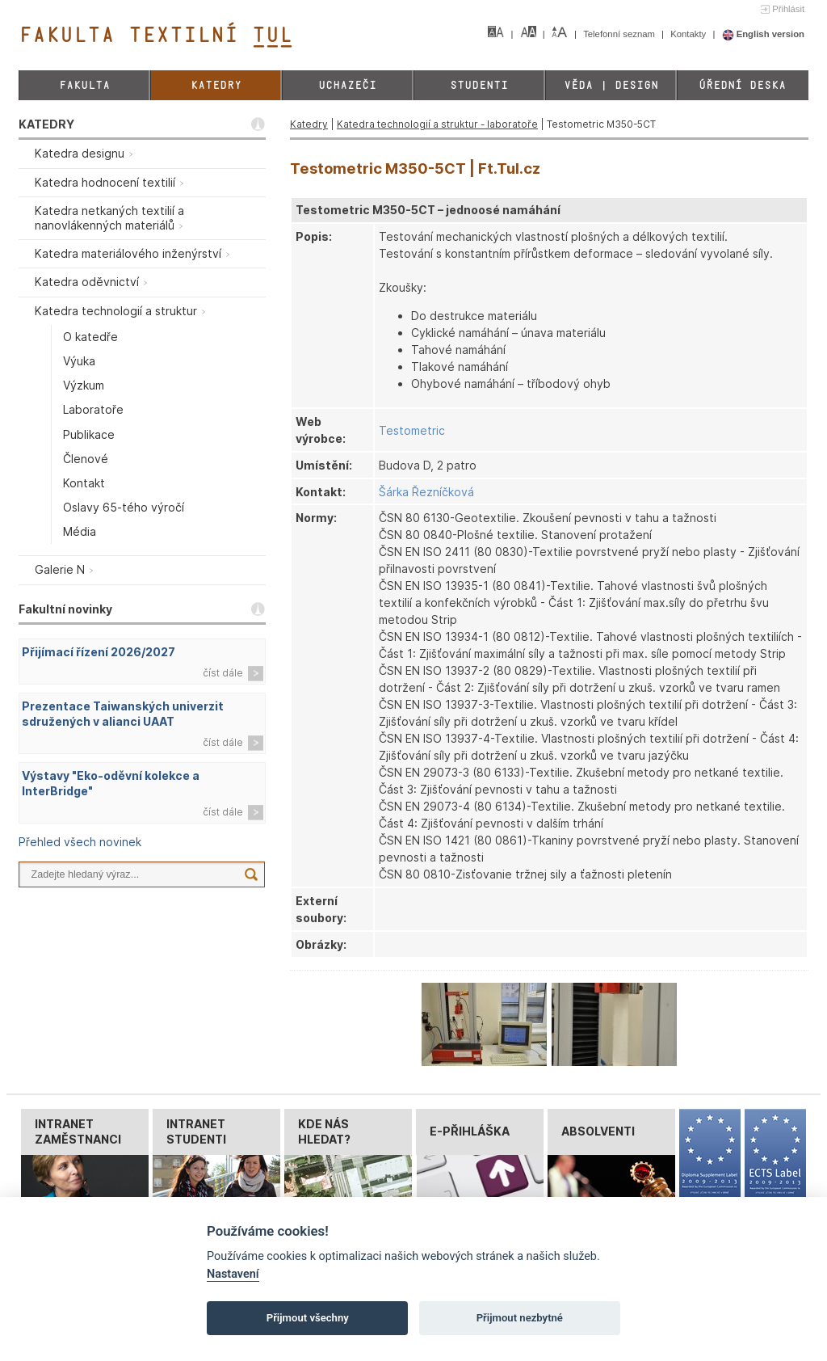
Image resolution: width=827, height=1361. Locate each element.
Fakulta (84, 85)
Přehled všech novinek (80, 842)
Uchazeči (347, 85)
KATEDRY (46, 124)
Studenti (479, 85)
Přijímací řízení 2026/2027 (98, 652)
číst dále (223, 673)
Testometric (412, 430)
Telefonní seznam (620, 34)
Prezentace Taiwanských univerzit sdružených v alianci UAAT (123, 713)
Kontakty (689, 34)
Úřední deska (742, 85)
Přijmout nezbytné (519, 1318)
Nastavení (233, 1274)
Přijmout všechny (308, 1318)
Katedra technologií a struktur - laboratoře (437, 124)
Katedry (216, 85)
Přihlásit (788, 9)
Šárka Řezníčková (426, 492)
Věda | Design (611, 85)
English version (763, 34)
